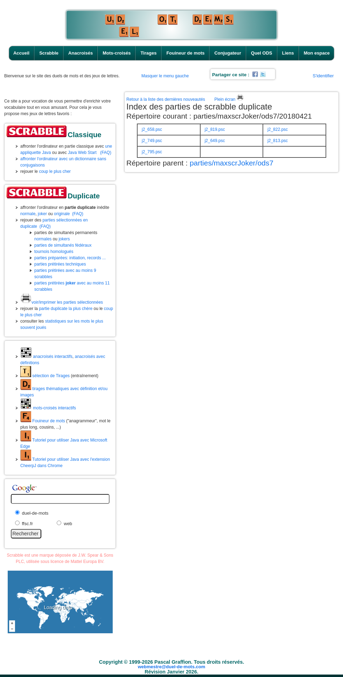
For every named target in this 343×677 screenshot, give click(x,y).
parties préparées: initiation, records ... (70, 257)
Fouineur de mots (185, 53)
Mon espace (317, 53)
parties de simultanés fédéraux (62, 245)
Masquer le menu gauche (165, 75)
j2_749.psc (152, 140)
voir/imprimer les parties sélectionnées (61, 302)
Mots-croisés (117, 53)
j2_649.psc (215, 140)
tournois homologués (53, 251)
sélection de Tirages (45, 375)
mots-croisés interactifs (48, 408)
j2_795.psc (152, 151)
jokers (64, 239)
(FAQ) (105, 152)
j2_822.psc (277, 129)
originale (62, 213)
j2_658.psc (152, 129)
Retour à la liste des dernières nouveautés (165, 99)
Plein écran (228, 99)
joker (42, 213)
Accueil (21, 53)
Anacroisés (80, 53)
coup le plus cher (55, 171)
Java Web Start (82, 152)
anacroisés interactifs (46, 356)
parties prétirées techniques (60, 264)
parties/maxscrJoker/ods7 (231, 163)
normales (42, 239)
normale (27, 213)
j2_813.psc (277, 140)
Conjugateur (227, 53)
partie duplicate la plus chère (65, 308)
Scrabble (48, 53)
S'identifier (323, 75)
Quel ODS (261, 53)
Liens (288, 53)
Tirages (148, 53)
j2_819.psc (215, 129)
